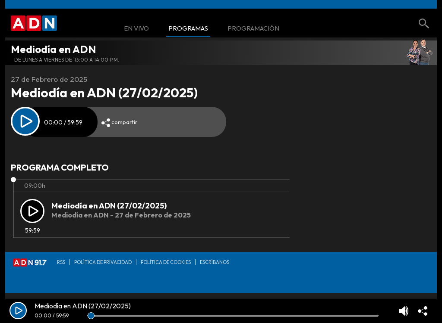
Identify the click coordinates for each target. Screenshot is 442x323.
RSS (61, 262)
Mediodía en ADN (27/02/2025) (109, 206)
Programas (188, 28)
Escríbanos (214, 262)
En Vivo (136, 28)
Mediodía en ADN (53, 49)
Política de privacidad (103, 262)
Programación (253, 28)
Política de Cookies (166, 262)
